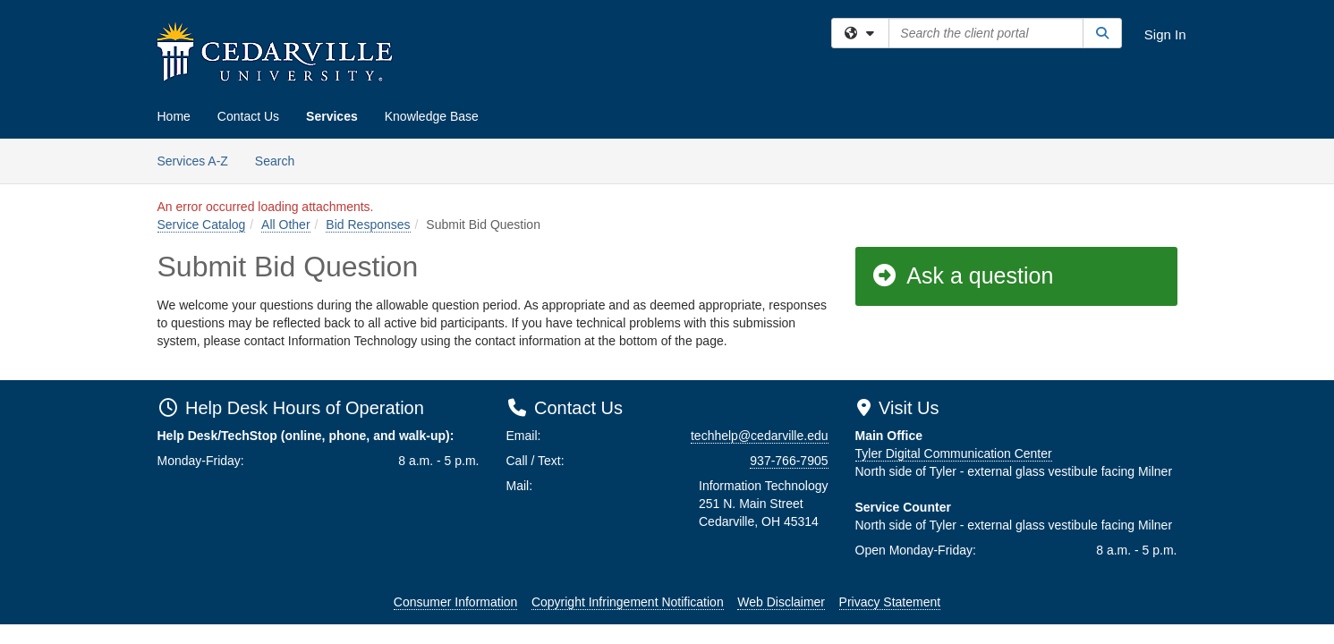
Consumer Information (456, 602)
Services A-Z (192, 161)
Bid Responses (368, 224)
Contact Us (248, 116)
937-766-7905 (789, 460)
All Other (285, 224)
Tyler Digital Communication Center (953, 453)
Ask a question (962, 275)
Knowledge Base (432, 116)
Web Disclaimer (781, 602)
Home (174, 116)
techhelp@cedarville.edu (759, 435)
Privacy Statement (890, 602)
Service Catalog (201, 224)
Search (281, 159)
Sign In (1165, 34)
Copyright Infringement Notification (627, 602)
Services (332, 116)
